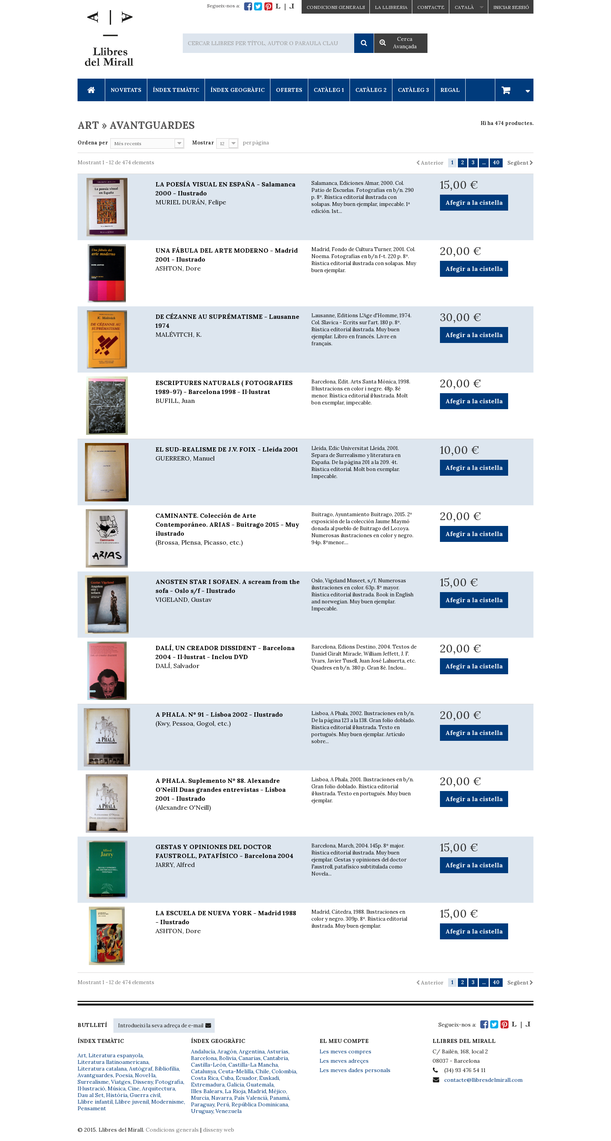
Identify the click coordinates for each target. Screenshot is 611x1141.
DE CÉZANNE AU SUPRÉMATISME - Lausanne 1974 (227, 326)
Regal (450, 89)
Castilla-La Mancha (253, 1064)
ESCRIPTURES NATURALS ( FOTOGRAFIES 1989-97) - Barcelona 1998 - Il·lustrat (227, 392)
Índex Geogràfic (237, 89)
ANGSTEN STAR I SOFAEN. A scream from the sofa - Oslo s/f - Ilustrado (227, 591)
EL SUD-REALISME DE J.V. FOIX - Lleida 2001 (227, 454)
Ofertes (289, 89)
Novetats (126, 89)
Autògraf (140, 1068)
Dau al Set (91, 1095)
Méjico (277, 1091)
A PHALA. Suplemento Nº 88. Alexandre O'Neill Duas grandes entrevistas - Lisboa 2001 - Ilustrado (227, 794)
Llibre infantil (95, 1101)
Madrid (257, 1091)
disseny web (218, 1129)
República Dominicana (259, 1104)
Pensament (92, 1108)
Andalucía (203, 1051)
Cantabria (275, 1058)
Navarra (221, 1097)
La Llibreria (391, 7)
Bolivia (227, 1058)
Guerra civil (145, 1095)
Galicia (235, 1084)
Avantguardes (95, 1075)
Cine (134, 1088)
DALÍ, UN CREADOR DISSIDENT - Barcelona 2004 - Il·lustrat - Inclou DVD (227, 657)
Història (116, 1095)
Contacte (431, 7)
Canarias (249, 1058)
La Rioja (235, 1091)
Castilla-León (208, 1064)
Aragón (227, 1051)
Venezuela (228, 1111)
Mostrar (203, 142)
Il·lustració (91, 1088)
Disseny (143, 1081)
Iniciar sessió (511, 7)
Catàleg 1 (329, 89)
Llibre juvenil (132, 1101)
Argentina (252, 1051)
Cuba (227, 1077)
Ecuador (246, 1077)
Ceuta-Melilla (235, 1071)
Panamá (279, 1097)
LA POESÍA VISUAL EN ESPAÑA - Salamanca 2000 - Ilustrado (227, 193)
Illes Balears (207, 1091)
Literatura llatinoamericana (113, 1061)
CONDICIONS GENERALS (336, 7)
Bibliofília (167, 1068)
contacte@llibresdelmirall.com (483, 1079)
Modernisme (167, 1101)
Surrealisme (93, 1081)
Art (82, 1055)
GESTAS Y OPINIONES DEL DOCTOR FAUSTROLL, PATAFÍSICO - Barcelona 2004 (227, 856)
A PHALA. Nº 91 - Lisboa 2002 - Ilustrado (227, 719)
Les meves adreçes (344, 1060)
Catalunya (203, 1071)
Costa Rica (204, 1077)
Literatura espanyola (115, 1055)
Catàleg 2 (371, 89)
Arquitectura (158, 1088)
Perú (223, 1104)
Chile (262, 1071)
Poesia (123, 1075)
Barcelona (204, 1058)
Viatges (121, 1081)
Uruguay (202, 1111)
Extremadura (207, 1084)
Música (116, 1088)
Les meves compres (345, 1051)
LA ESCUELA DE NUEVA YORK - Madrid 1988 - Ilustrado (227, 922)
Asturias (277, 1051)
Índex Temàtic (176, 89)
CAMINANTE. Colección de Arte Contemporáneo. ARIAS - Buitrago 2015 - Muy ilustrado (227, 529)
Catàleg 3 (413, 89)
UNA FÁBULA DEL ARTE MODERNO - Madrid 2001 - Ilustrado (227, 259)
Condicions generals (172, 1129)
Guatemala (260, 1084)
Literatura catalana (102, 1068)
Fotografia (169, 1081)
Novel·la (145, 1075)
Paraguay (202, 1104)
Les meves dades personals (355, 1070)
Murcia (200, 1097)
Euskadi (269, 1077)
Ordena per (93, 142)
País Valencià (250, 1097)
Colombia (284, 1071)
